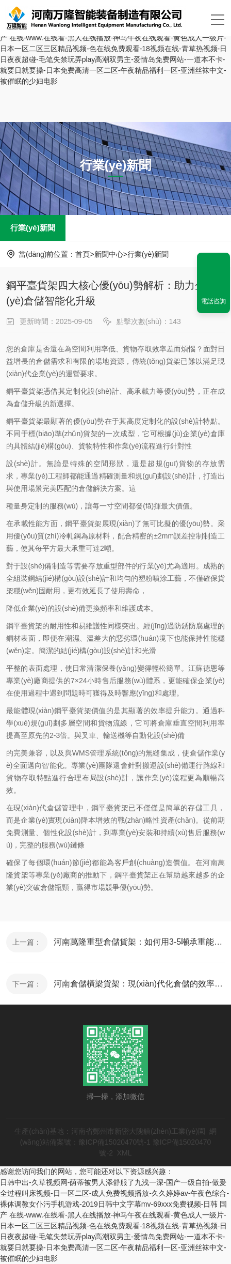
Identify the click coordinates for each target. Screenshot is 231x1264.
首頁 (82, 254)
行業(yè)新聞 (32, 227)
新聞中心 (108, 254)
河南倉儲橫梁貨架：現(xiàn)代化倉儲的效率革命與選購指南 (139, 983)
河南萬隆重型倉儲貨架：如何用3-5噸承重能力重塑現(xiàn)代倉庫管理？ (139, 941)
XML (124, 1153)
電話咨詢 (213, 301)
